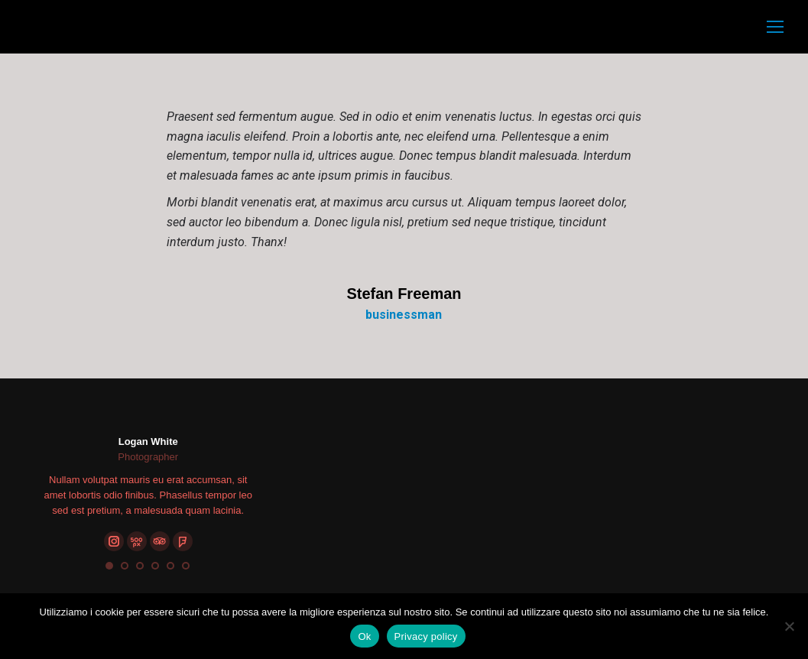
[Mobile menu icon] (775, 27)
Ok (364, 636)
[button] (109, 566)
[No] (789, 626)
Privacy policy (426, 636)
